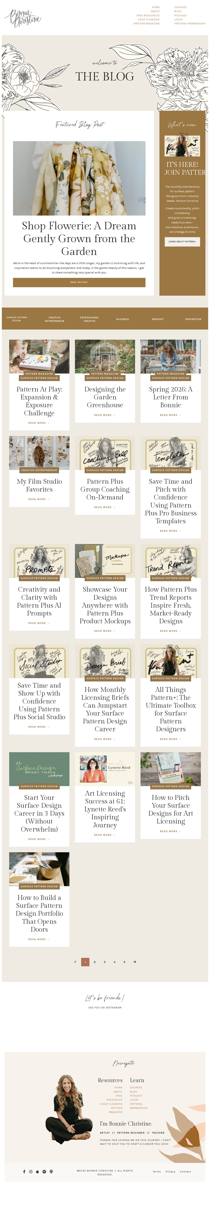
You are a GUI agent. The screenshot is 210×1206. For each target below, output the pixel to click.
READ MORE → (39, 423)
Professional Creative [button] (89, 320)
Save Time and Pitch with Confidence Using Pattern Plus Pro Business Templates (171, 502)
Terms (157, 1172)
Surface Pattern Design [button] (16, 320)
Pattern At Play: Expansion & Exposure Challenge (39, 402)
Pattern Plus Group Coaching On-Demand (105, 490)
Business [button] (122, 320)
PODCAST (180, 15)
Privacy (170, 1172)
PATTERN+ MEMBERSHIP (190, 23)
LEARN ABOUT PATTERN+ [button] (182, 242)
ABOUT (155, 11)
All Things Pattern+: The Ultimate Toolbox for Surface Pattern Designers (171, 710)
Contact (185, 1172)
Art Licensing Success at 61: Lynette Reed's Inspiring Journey (105, 810)
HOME (156, 7)
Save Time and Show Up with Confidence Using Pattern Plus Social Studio (39, 702)
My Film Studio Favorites (39, 486)
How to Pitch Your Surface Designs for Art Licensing (170, 810)
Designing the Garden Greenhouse (105, 398)
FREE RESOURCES (148, 15)
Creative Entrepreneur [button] (54, 320)
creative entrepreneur (39, 471)
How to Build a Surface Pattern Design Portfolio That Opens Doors (39, 914)
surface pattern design (39, 378)
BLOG (177, 11)
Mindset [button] (158, 320)
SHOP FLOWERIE (149, 19)
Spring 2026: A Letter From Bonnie (170, 398)
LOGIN (178, 19)
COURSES (180, 7)
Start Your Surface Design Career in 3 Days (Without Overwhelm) (39, 814)
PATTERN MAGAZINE (147, 23)
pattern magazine (39, 374)
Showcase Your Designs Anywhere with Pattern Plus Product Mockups (105, 606)
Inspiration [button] (193, 320)
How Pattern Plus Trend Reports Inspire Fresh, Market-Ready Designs (171, 606)
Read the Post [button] (79, 282)
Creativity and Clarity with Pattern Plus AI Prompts (39, 602)
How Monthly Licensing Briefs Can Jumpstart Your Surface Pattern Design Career (105, 710)
